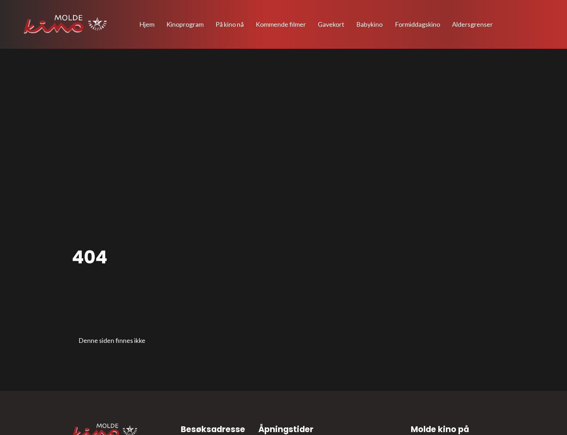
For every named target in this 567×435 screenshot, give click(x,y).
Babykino (369, 24)
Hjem (146, 24)
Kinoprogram (185, 24)
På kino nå (230, 24)
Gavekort (331, 24)
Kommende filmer (281, 24)
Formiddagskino (417, 24)
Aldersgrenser (472, 24)
